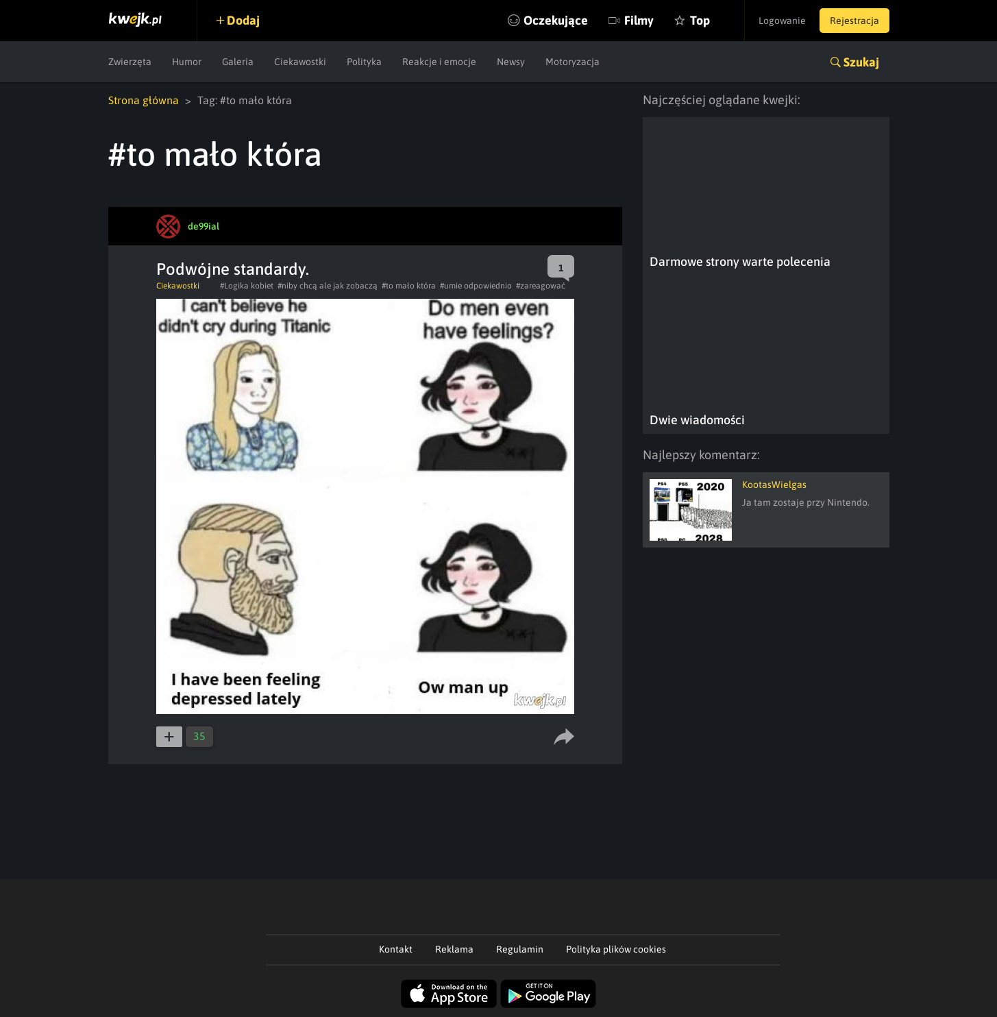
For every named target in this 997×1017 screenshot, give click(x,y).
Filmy (639, 20)
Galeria (238, 61)
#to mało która (409, 286)
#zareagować (540, 286)
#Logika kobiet (246, 286)
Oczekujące (556, 20)
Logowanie (782, 20)
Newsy (511, 61)
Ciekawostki (300, 61)
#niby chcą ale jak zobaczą (328, 286)
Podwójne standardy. (232, 269)
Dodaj (243, 20)
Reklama (454, 949)
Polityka (364, 61)
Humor (186, 61)
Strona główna (143, 100)
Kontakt (396, 949)
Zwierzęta (129, 61)
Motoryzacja (572, 61)
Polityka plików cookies (616, 949)
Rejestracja (854, 20)
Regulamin (519, 949)
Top (700, 20)
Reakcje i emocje (439, 61)
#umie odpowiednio (476, 286)
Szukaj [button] (861, 62)
